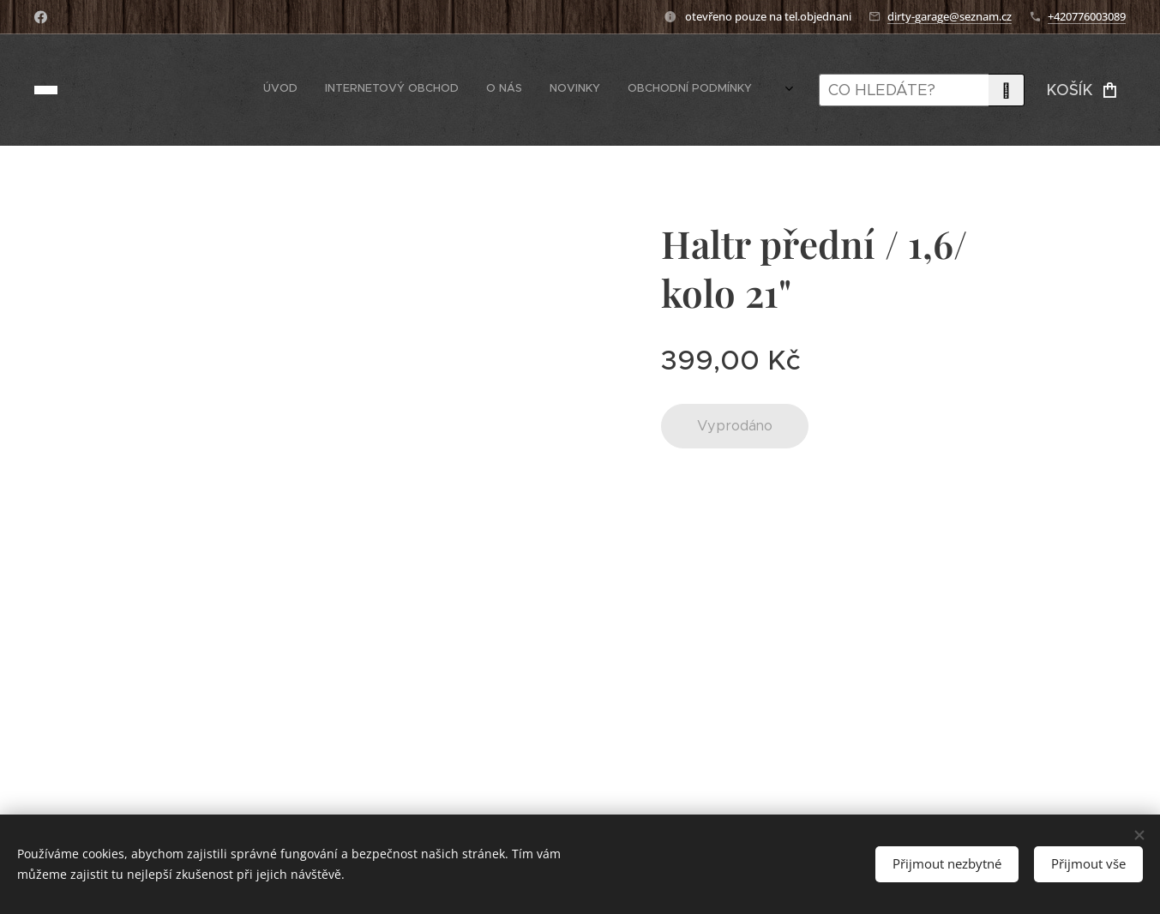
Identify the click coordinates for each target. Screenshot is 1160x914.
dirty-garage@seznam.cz (949, 16)
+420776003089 (1087, 16)
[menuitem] (601, 90)
